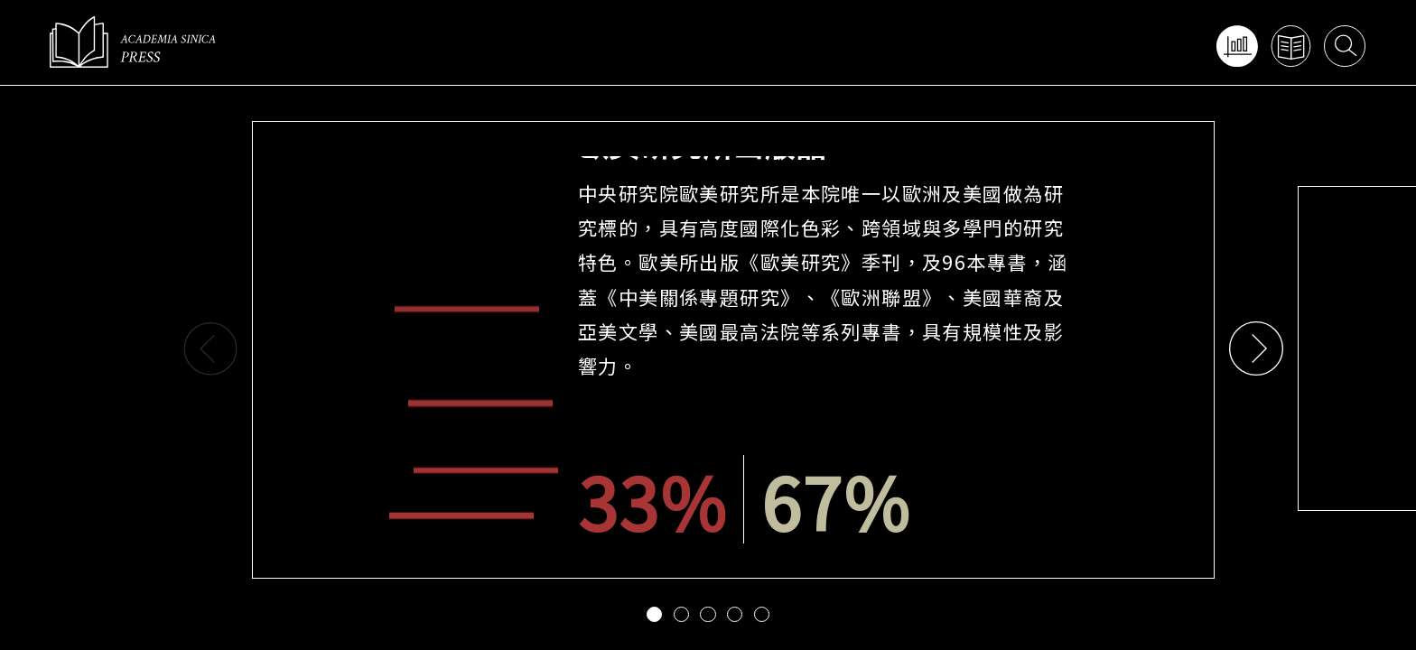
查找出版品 (1290, 45)
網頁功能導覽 (1236, 45)
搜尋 (1344, 45)
